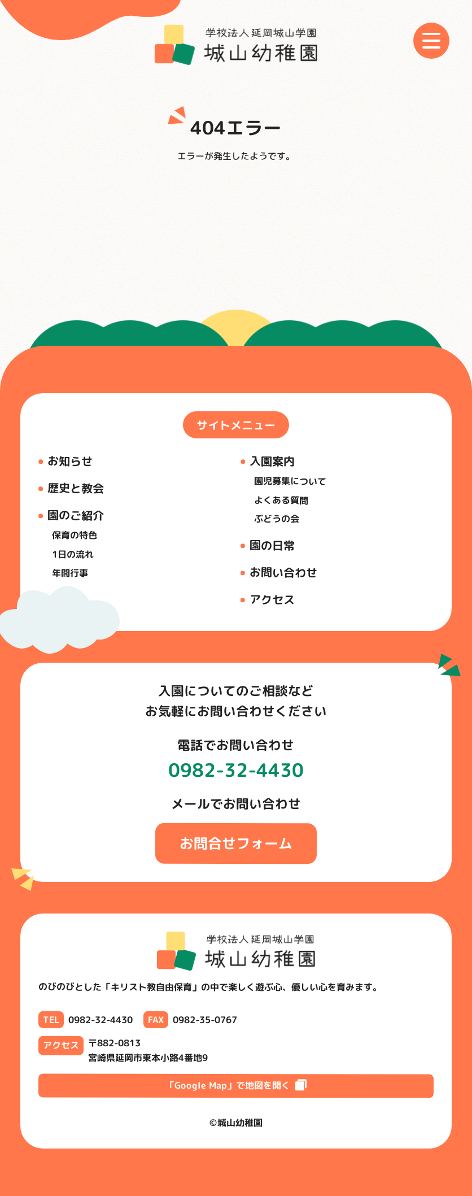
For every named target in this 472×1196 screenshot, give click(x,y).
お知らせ (70, 461)
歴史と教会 (75, 488)
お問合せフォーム (236, 843)
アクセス (272, 599)
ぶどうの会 (276, 518)
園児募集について (290, 481)
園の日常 (272, 545)
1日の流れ (73, 554)
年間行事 (70, 573)
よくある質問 (281, 500)
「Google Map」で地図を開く (235, 1085)
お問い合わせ (283, 572)
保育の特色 (74, 535)
